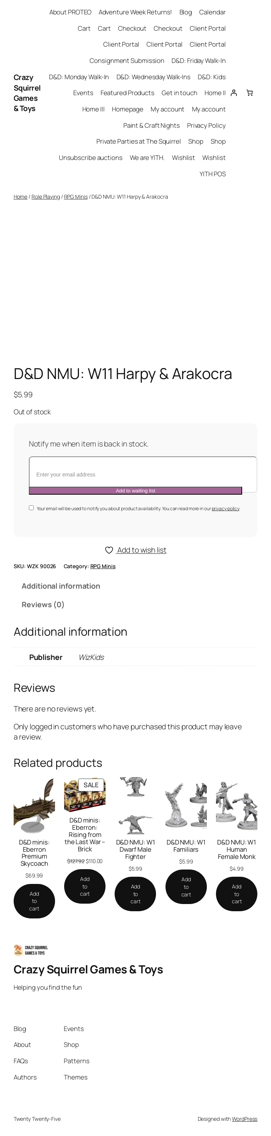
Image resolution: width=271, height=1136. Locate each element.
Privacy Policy (206, 125)
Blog (186, 12)
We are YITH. (147, 157)
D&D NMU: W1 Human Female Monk (236, 849)
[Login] (234, 93)
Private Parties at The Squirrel (138, 141)
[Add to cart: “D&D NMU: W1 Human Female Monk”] (236, 894)
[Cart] (249, 93)
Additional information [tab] (61, 586)
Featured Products (127, 92)
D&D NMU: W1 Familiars (186, 846)
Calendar (212, 12)
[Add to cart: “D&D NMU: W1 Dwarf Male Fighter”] (135, 894)
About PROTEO (70, 12)
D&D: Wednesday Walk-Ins (154, 76)
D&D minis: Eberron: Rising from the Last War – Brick (85, 834)
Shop (195, 141)
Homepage (127, 109)
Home (21, 196)
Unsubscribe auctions (91, 157)
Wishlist (183, 157)
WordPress (244, 1118)
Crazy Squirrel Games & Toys (27, 92)
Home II (215, 92)
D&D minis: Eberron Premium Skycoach (34, 853)
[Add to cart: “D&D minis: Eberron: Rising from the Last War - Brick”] (85, 886)
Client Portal (208, 28)
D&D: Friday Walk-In (198, 60)
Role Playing (46, 196)
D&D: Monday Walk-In (79, 76)
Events (83, 92)
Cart (84, 28)
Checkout (132, 28)
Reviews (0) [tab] (43, 604)
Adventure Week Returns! (135, 12)
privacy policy (225, 508)
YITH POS (212, 173)
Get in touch (179, 92)
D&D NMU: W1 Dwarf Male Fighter (135, 849)
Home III (93, 109)
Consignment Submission (127, 60)
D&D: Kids (211, 76)
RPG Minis (76, 196)
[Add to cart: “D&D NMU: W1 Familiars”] (186, 887)
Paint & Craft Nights (151, 125)
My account (167, 109)
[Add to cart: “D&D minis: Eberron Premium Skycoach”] (34, 901)
